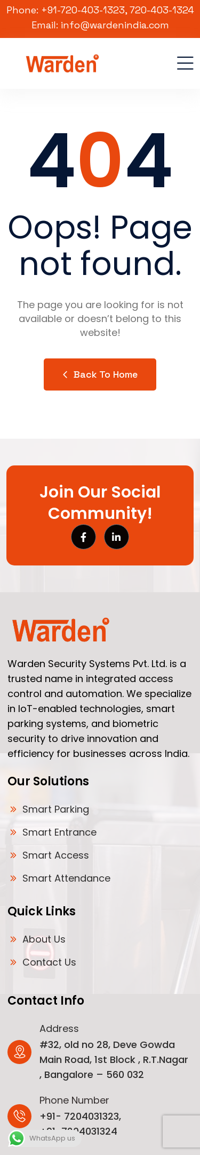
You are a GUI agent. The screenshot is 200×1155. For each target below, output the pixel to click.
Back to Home (100, 374)
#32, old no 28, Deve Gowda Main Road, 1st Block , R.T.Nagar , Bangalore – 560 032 (113, 1059)
